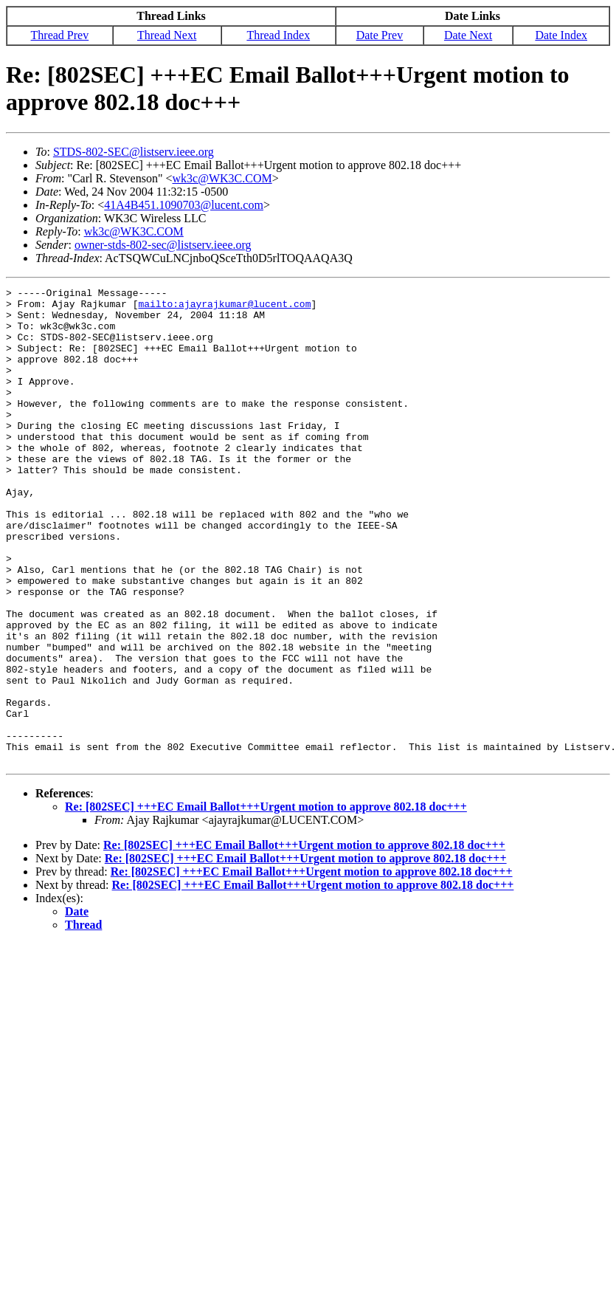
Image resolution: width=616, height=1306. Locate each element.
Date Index (561, 35)
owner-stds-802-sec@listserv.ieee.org (163, 244)
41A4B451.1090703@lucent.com (183, 205)
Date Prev (380, 35)
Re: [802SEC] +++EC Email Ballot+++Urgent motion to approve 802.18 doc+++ (266, 902)
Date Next (468, 35)
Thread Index (278, 35)
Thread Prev (60, 35)
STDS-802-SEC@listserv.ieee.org (133, 151)
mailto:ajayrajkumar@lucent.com (224, 308)
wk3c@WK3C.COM (222, 178)
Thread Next (166, 35)
